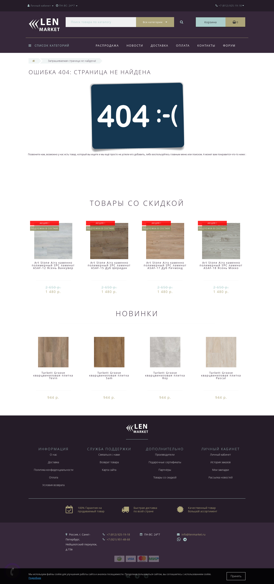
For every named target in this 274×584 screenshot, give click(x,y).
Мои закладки (220, 470)
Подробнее (35, 578)
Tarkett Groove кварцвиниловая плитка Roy (165, 375)
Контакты (209, 45)
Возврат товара (109, 462)
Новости (135, 45)
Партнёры (165, 470)
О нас (53, 454)
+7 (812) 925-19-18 (118, 534)
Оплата (184, 45)
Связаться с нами (109, 454)
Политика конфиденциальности (53, 470)
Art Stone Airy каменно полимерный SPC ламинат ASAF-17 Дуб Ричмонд (165, 265)
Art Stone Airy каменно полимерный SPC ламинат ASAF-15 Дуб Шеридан (109, 265)
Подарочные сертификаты (165, 462)
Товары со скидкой (164, 477)
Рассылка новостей (221, 477)
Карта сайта (109, 470)
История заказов (220, 462)
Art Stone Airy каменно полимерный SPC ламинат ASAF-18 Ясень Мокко (221, 265)
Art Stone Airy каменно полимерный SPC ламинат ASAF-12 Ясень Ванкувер (53, 265)
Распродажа (107, 45)
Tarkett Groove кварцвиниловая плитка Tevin (53, 375)
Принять (236, 576)
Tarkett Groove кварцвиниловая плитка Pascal (221, 375)
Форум (232, 45)
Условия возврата (53, 485)
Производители (164, 454)
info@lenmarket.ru (194, 534)
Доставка (161, 45)
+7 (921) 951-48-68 (118, 539)
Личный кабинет (220, 454)
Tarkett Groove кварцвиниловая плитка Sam (109, 375)
